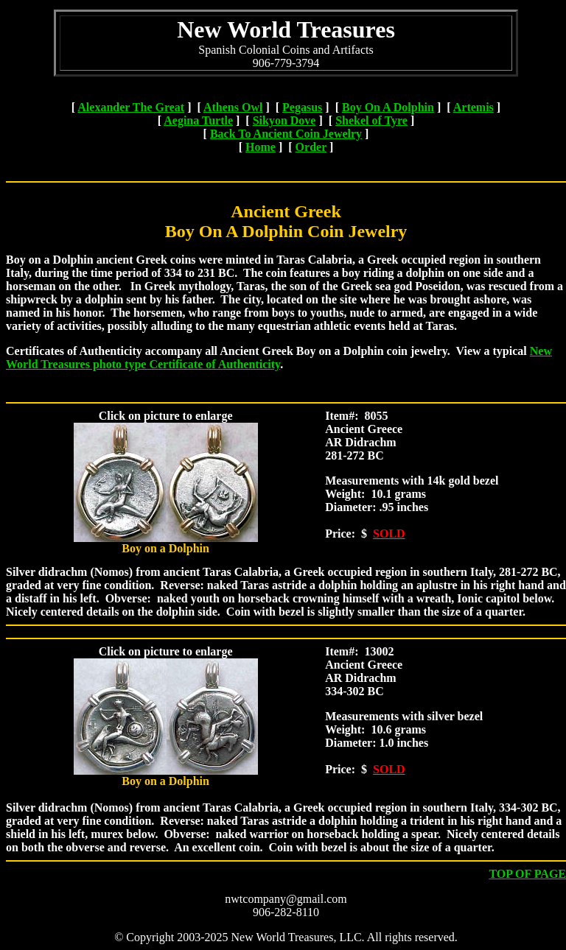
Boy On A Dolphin (388, 107)
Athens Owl (232, 107)
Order (311, 147)
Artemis (473, 107)
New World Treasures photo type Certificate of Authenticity (279, 357)
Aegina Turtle (198, 120)
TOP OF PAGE (527, 874)
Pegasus (302, 107)
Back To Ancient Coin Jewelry (286, 133)
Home (260, 147)
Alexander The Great (130, 107)
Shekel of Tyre (371, 120)
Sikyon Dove (284, 120)
